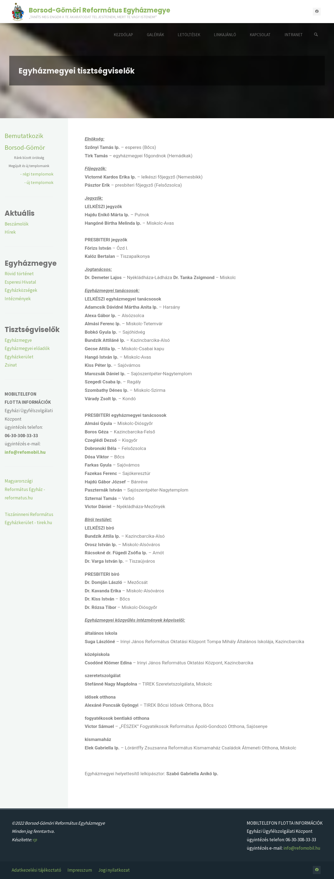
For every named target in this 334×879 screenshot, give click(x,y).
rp (35, 840)
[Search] (316, 34)
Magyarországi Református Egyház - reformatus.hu (25, 489)
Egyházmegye (18, 340)
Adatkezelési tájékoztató (36, 870)
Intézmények (18, 299)
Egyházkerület (19, 357)
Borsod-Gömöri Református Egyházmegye (99, 9)
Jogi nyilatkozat (114, 870)
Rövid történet (19, 274)
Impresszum (79, 870)
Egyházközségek (21, 290)
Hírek (10, 232)
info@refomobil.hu (301, 848)
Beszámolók (17, 224)
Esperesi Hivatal (20, 282)
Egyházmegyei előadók (27, 348)
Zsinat (11, 365)
